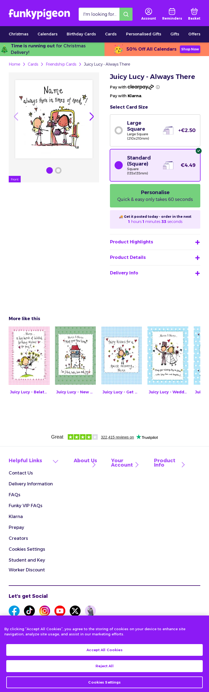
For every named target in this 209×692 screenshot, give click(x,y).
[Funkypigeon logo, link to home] (39, 14)
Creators (18, 538)
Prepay (16, 527)
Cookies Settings (27, 549)
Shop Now (190, 49)
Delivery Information (31, 483)
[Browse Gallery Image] (49, 170)
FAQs (14, 494)
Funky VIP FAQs (25, 505)
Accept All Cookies (104, 656)
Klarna (16, 516)
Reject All (104, 672)
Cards (110, 34)
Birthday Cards (81, 34)
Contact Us (21, 473)
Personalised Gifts (143, 34)
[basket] (194, 14)
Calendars (47, 34)
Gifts (174, 34)
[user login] (148, 14)
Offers (194, 34)
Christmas (18, 34)
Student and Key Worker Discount (27, 565)
